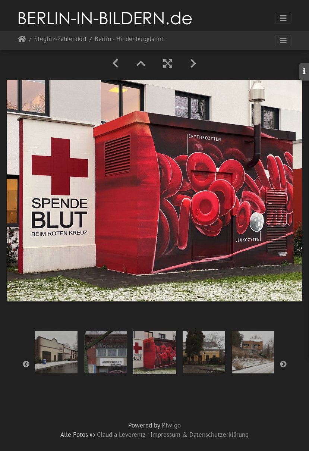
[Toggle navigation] (283, 18)
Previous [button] (26, 364)
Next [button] (283, 364)
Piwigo (171, 425)
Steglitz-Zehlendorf (60, 39)
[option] (56, 352)
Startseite (22, 40)
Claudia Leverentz (121, 434)
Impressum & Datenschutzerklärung (200, 434)
